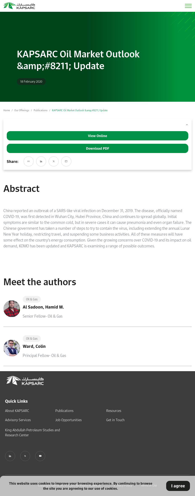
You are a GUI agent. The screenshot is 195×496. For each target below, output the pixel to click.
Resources (113, 411)
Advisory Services (18, 420)
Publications (41, 110)
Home (6, 110)
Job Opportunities (68, 420)
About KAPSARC (17, 411)
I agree (178, 486)
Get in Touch (115, 420)
